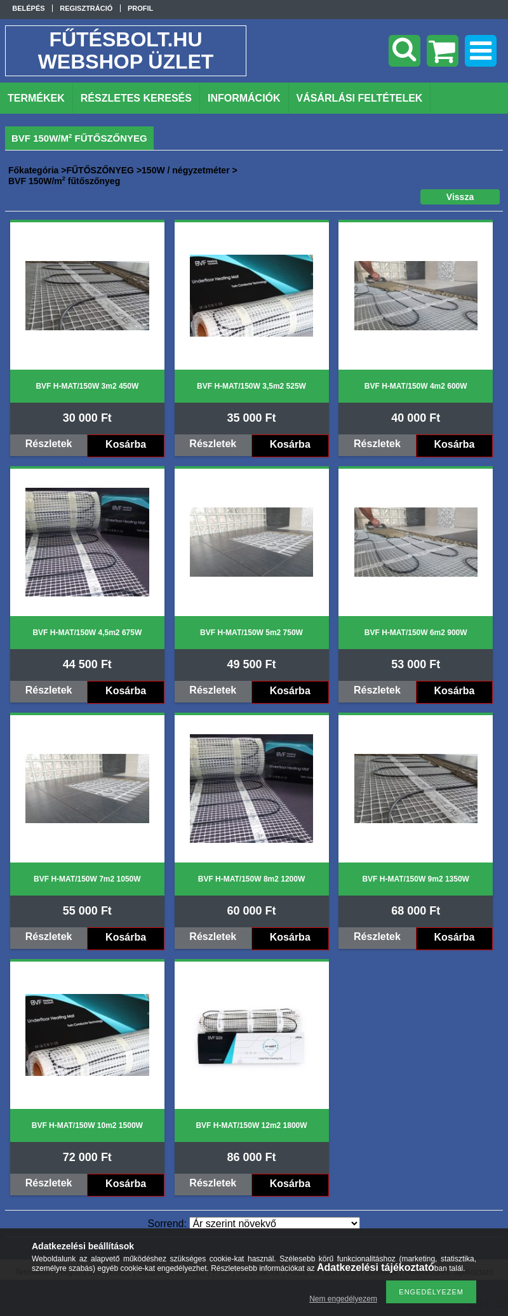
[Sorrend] (274, 1223)
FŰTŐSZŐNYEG (100, 170)
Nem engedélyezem (343, 1298)
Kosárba (125, 444)
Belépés (28, 8)
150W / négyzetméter (186, 170)
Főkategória (33, 170)
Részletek (48, 443)
